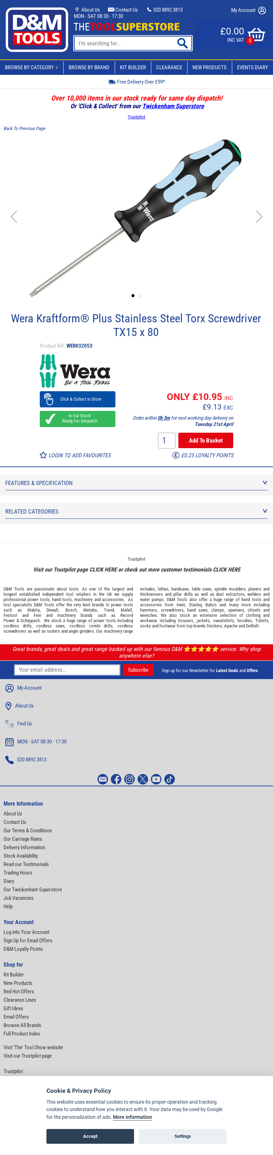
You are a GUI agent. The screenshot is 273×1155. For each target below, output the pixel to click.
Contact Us (123, 10)
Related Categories (136, 511)
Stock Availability (21, 856)
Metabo (90, 610)
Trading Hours (18, 873)
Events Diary (252, 67)
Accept (90, 1136)
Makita (33, 610)
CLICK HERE (103, 569)
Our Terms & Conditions (28, 830)
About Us (87, 10)
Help (8, 906)
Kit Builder (133, 67)
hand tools (61, 599)
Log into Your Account (26, 932)
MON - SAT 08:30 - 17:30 (98, 16)
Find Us (18, 724)
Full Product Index (22, 1034)
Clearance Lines (20, 1000)
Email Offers (16, 1017)
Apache (230, 625)
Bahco (211, 604)
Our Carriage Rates (23, 839)
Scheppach (30, 620)
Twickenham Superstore (173, 106)
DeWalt (252, 625)
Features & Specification (136, 482)
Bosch (71, 610)
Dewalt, (52, 610)
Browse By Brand (89, 67)
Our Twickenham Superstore (33, 889)
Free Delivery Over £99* (136, 81)
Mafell (126, 610)
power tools (38, 599)
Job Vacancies (18, 898)
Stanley (195, 604)
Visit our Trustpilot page (28, 1056)
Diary (9, 881)
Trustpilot (136, 117)
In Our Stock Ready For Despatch (77, 418)
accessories (113, 599)
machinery (83, 599)
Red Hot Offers (19, 991)
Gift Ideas (13, 1008)
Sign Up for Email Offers (28, 940)
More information (132, 1117)
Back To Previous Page (24, 128)
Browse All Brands (22, 1025)
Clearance (169, 67)
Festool (10, 615)
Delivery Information (24, 847)
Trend (109, 610)
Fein (37, 615)
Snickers (214, 625)
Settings (182, 1136)
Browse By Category (33, 67)
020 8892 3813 (164, 10)
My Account (248, 10)
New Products (209, 67)
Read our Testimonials (26, 864)
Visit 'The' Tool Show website (33, 1047)
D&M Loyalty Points (23, 949)
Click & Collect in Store (77, 399)
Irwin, (181, 604)
